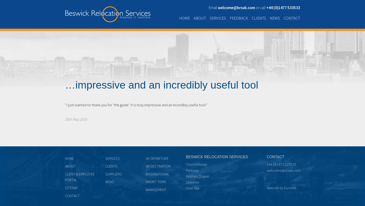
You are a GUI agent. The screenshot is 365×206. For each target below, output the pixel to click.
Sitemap (71, 187)
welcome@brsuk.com (284, 170)
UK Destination (158, 166)
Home (184, 18)
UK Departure (157, 158)
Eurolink (290, 187)
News (275, 18)
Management (156, 189)
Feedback (239, 18)
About (200, 18)
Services (218, 18)
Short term (156, 181)
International (157, 174)
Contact (292, 18)
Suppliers (113, 174)
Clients (259, 18)
